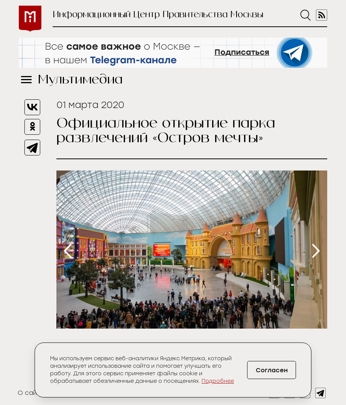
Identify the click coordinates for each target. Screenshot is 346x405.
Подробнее (218, 381)
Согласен (272, 370)
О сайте (31, 392)
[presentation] (67, 251)
